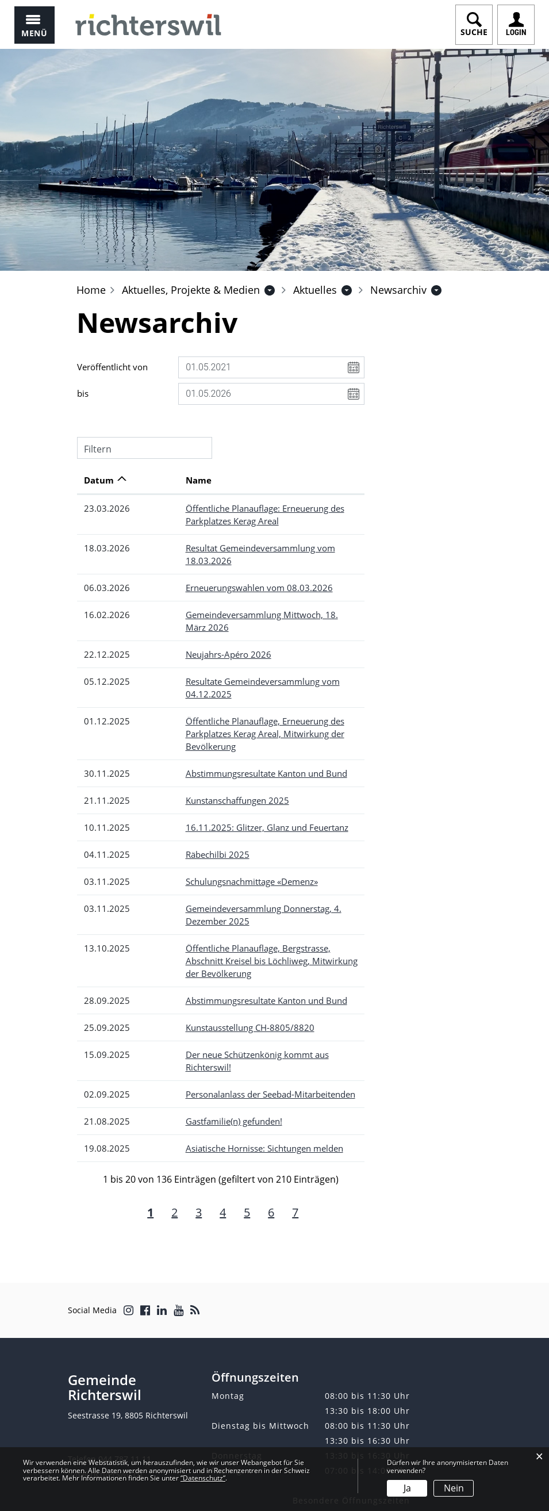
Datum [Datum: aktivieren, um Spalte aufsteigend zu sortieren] (99, 480)
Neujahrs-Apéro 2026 (186, 629)
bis (83, 393)
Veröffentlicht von (112, 367)
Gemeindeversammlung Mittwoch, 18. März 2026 (242, 602)
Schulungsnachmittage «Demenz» (210, 831)
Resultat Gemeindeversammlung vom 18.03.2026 (242, 548)
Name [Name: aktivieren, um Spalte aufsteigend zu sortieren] (157, 480)
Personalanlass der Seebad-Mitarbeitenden (228, 1018)
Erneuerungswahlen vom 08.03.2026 (217, 575)
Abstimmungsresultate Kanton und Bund (224, 722)
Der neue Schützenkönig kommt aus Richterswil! (239, 991)
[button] (191, 290)
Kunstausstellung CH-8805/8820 (208, 964)
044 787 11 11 (124, 1383)
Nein (454, 1488)
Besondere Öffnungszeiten (351, 1424)
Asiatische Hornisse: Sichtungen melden (222, 1072)
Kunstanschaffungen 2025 (195, 749)
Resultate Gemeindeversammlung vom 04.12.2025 (245, 656)
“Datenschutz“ (203, 1478)
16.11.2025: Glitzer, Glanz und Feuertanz (225, 777)
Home (91, 290)
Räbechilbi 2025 (176, 804)
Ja (407, 1488)
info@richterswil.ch (105, 1398)
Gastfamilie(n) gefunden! (192, 1045)
